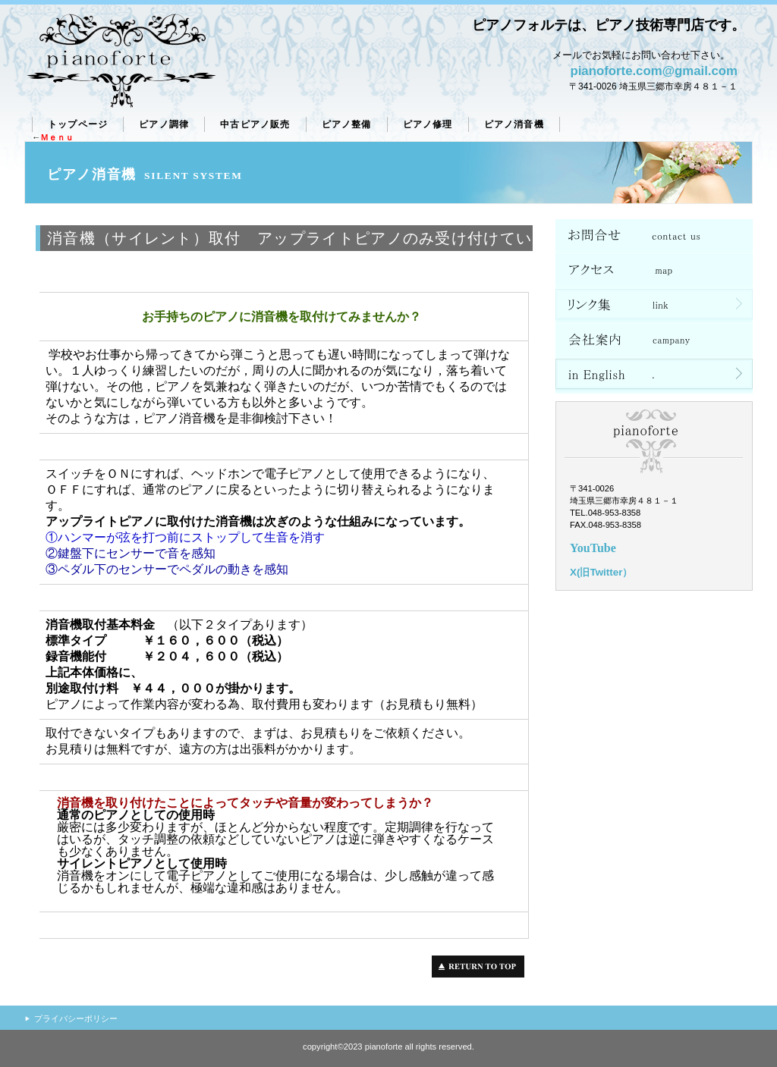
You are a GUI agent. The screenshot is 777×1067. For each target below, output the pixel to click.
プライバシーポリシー (76, 1018)
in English (654, 376)
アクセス (654, 271)
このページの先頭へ (482, 967)
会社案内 (654, 341)
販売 (255, 124)
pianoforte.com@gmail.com (654, 71)
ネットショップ (654, 236)
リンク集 (654, 306)
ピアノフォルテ (121, 61)
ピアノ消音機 (514, 124)
